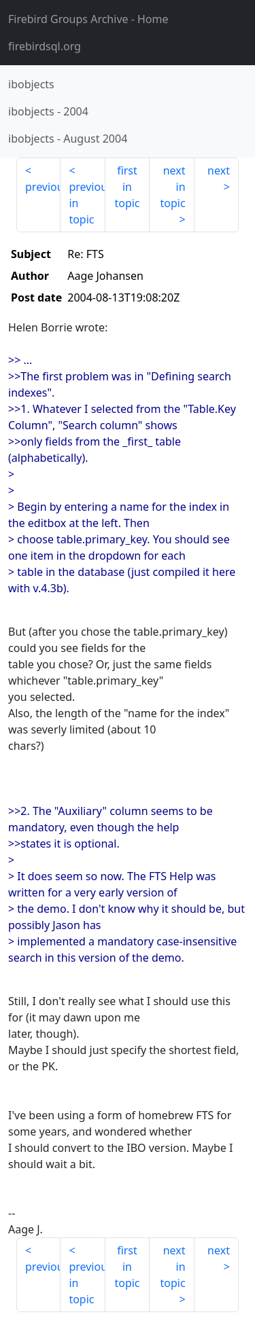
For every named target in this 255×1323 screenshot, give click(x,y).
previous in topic (87, 203)
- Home (88, 19)
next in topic (172, 187)
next (218, 170)
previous (43, 186)
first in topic (126, 187)
